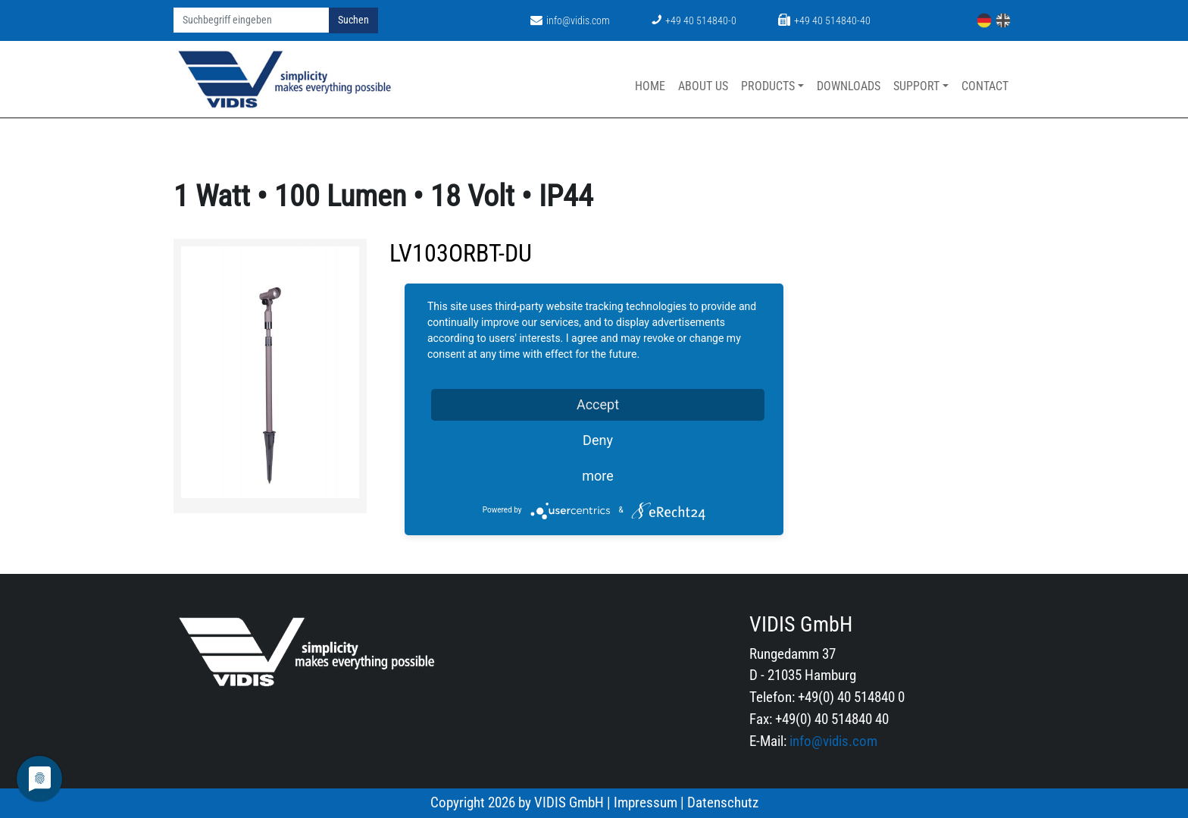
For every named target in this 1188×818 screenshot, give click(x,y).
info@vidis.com (570, 20)
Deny (598, 440)
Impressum (645, 802)
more (598, 476)
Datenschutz (722, 802)
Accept (598, 404)
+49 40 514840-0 (694, 20)
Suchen (353, 20)
